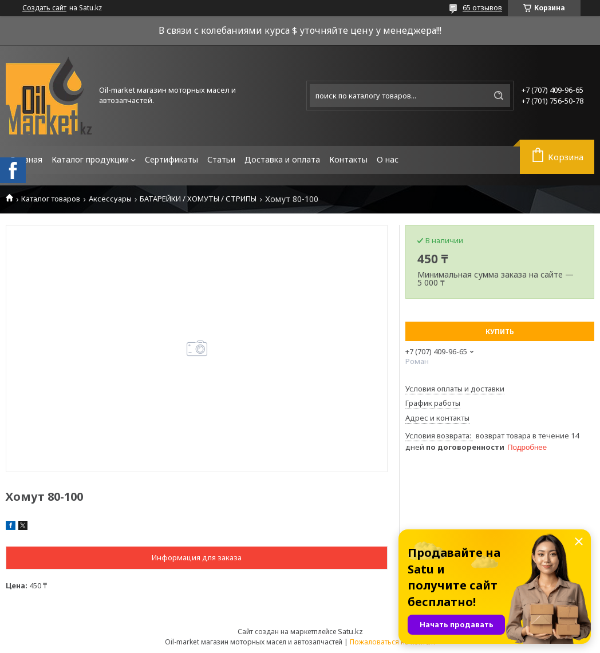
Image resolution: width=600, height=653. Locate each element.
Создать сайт (44, 8)
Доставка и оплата (282, 159)
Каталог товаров (50, 199)
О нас (387, 159)
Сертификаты (171, 159)
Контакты (348, 159)
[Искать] (498, 95)
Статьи (221, 159)
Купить (499, 332)
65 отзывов (482, 7)
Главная (26, 159)
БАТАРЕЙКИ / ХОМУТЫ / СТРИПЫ (198, 199)
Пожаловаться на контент (393, 642)
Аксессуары (110, 199)
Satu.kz (350, 631)
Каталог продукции (90, 159)
